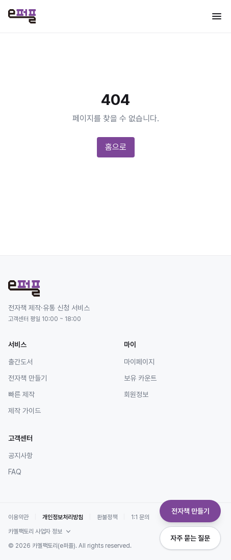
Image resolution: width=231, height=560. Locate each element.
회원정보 (136, 394)
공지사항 (20, 455)
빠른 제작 (21, 394)
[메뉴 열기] (217, 16)
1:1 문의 (140, 517)
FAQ (14, 472)
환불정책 (107, 517)
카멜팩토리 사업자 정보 (40, 531)
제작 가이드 (24, 411)
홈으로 (115, 147)
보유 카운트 (140, 378)
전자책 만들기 (27, 378)
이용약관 (18, 517)
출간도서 (20, 362)
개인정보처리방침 (62, 517)
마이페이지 (139, 362)
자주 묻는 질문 (190, 538)
